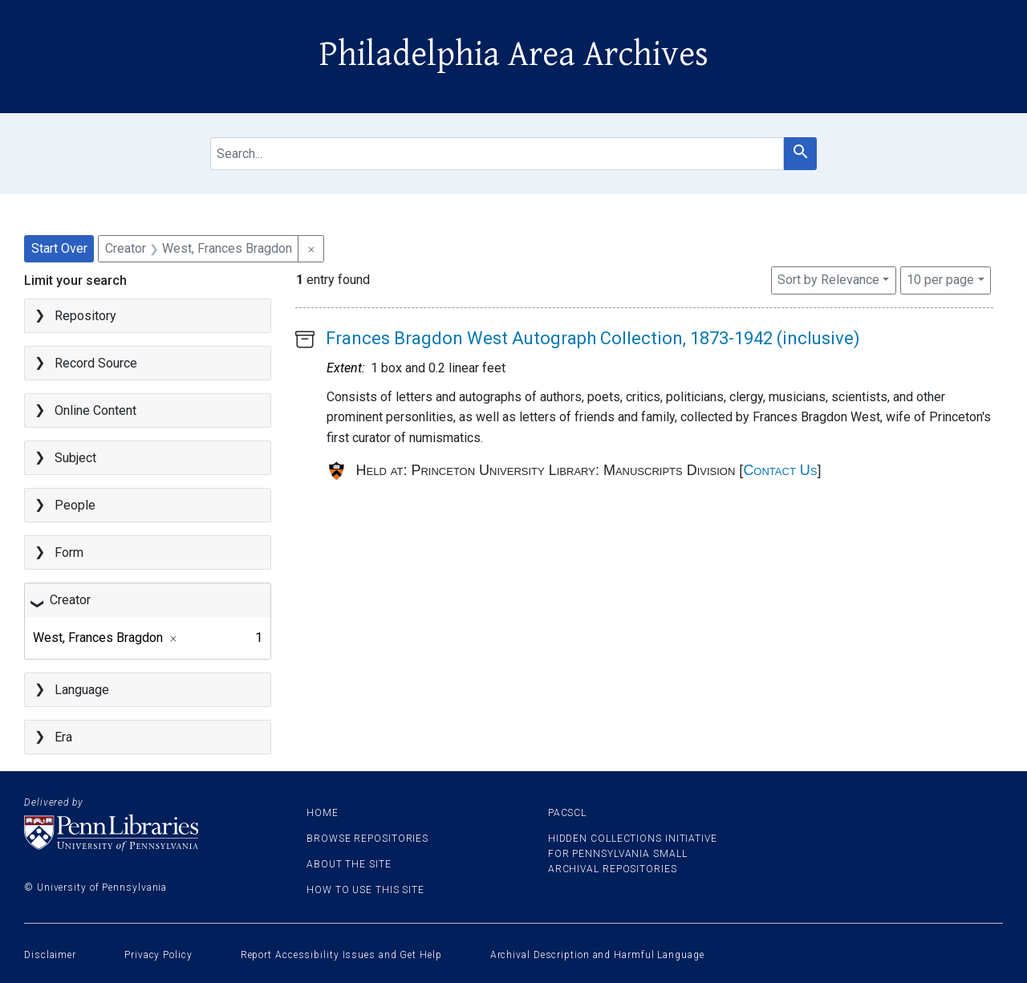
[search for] (497, 153)
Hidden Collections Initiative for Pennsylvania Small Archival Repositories (632, 854)
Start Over (59, 248)
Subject (75, 457)
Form (69, 552)
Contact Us (780, 470)
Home (322, 812)
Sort (828, 279)
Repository (85, 315)
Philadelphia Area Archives (513, 55)
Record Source (96, 363)
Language (82, 689)
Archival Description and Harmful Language (597, 955)
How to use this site (365, 890)
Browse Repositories (367, 838)
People (75, 505)
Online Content (95, 410)
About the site (349, 864)
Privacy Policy (158, 955)
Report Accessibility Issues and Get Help (341, 955)
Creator (70, 599)
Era (63, 737)
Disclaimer (50, 955)
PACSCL (567, 812)
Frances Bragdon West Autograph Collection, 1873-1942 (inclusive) (593, 338)
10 (940, 278)
